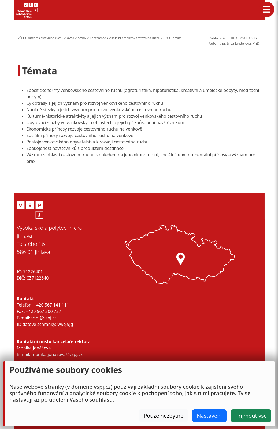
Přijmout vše (251, 415)
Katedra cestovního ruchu (44, 38)
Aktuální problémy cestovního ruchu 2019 (137, 38)
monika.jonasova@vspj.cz (57, 354)
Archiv (80, 38)
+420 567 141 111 (51, 305)
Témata (175, 38)
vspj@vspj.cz (43, 318)
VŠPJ (21, 38)
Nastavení (209, 415)
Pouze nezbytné (163, 415)
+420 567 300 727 (43, 311)
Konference (96, 38)
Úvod (69, 38)
